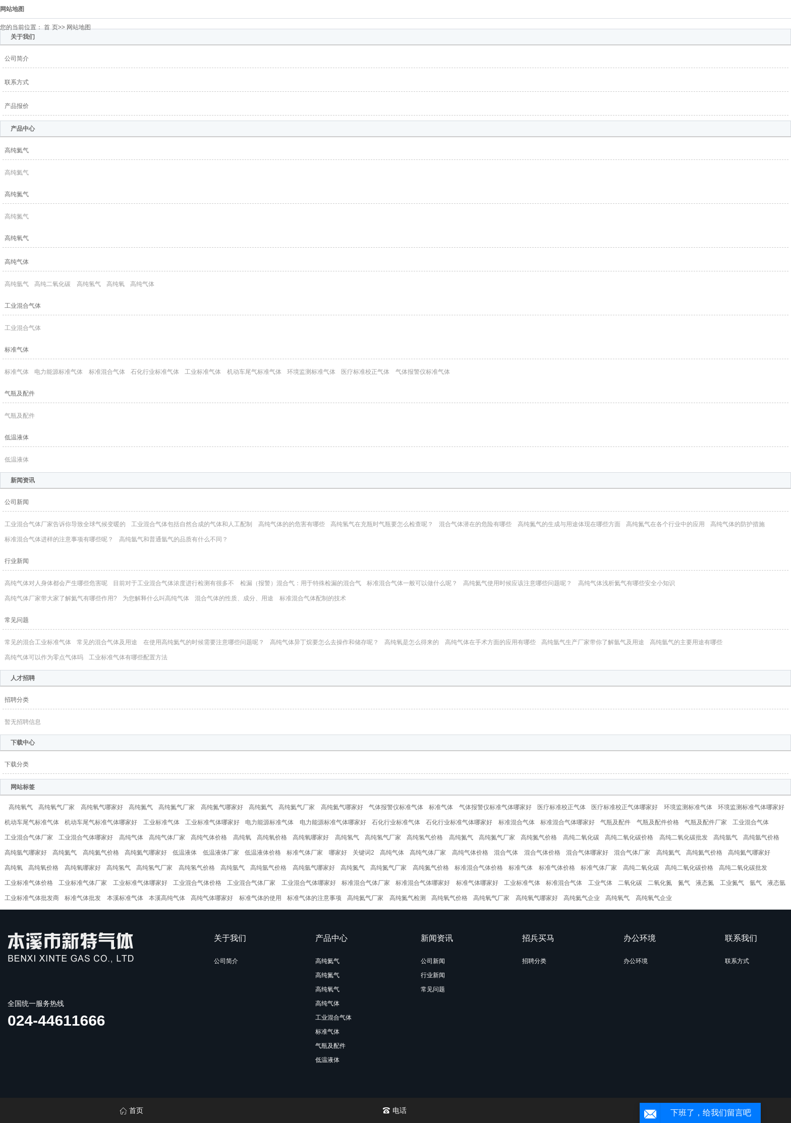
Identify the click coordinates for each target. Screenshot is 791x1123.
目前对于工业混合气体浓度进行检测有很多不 (173, 583)
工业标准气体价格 (29, 882)
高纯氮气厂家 (176, 807)
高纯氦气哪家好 (342, 807)
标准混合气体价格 (479, 867)
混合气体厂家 (632, 852)
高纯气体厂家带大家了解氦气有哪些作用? (61, 598)
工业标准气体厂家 (83, 882)
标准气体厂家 (305, 852)
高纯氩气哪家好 (26, 852)
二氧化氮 (660, 882)
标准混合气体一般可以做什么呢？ (412, 583)
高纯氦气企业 (581, 898)
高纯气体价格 (209, 837)
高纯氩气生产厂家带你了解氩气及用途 (592, 642)
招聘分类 (17, 699)
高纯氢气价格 (425, 837)
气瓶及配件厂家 (706, 822)
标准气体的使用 (260, 898)
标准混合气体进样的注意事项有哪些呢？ (59, 539)
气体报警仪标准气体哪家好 (495, 807)
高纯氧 (115, 284)
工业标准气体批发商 (32, 898)
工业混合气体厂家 (29, 837)
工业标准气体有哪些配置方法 (128, 657)
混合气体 (506, 852)
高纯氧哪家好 (311, 837)
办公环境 (636, 961)
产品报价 (17, 105)
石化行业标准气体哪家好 (459, 822)
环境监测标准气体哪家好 (751, 807)
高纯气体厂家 (167, 837)
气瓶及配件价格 (658, 822)
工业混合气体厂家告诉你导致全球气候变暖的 (65, 524)
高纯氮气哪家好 (222, 807)
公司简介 (17, 58)
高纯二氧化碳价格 (629, 837)
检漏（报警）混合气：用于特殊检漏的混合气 (300, 583)
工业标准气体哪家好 (212, 822)
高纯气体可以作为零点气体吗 (44, 657)
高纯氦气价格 (101, 852)
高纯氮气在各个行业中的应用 (665, 524)
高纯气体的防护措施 (737, 524)
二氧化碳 (630, 882)
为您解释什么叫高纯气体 (156, 598)
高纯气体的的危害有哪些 (291, 524)
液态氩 (776, 882)
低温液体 (17, 437)
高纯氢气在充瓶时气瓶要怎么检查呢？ (381, 524)
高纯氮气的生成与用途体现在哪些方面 (569, 524)
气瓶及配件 (20, 393)
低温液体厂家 (221, 852)
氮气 (684, 882)
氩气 (756, 882)
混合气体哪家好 (587, 852)
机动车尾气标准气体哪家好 (101, 822)
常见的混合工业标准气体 (38, 642)
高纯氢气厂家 (383, 837)
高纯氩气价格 (761, 837)
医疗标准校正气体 (365, 371)
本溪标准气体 (125, 898)
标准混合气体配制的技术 (312, 598)
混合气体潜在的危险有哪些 (475, 524)
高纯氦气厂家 (296, 807)
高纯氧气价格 (449, 898)
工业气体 (600, 882)
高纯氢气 (89, 284)
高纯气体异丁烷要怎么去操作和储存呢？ (324, 642)
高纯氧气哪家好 (102, 807)
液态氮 (705, 882)
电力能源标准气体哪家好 (333, 822)
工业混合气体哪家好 (86, 837)
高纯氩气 (17, 284)
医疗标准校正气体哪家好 (624, 807)
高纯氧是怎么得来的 (411, 642)
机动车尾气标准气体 (254, 371)
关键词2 (363, 852)
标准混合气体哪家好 (567, 822)
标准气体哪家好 (477, 882)
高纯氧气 (17, 238)
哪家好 (338, 852)
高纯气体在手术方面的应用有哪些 (490, 642)
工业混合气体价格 (197, 882)
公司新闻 (17, 502)
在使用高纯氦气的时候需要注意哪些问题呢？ (203, 642)
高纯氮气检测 (407, 898)
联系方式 (17, 82)
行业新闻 (17, 561)
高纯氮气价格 (539, 837)
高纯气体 (17, 261)
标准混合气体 (107, 371)
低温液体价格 (263, 852)
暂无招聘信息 (23, 721)
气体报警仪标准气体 (423, 371)
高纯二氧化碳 (52, 284)
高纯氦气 (17, 150)
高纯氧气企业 (654, 898)
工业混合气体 (23, 305)
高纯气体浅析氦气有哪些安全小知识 (626, 583)
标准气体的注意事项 (314, 898)
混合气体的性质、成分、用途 (234, 598)
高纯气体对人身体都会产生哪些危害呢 (56, 583)
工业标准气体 (203, 371)
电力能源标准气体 (58, 371)
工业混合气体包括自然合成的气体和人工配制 (191, 524)
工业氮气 (732, 882)
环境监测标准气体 (311, 371)
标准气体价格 (557, 867)
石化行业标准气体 (155, 371)
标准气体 (17, 349)
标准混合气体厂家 (366, 882)
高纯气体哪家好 (212, 898)
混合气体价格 (542, 852)
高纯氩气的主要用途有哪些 (686, 642)
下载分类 (17, 764)
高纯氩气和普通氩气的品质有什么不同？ (173, 539)
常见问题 (17, 620)
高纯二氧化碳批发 (683, 837)
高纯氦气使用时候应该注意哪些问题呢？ (517, 583)
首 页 (51, 27)
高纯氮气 (17, 194)
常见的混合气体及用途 (107, 642)
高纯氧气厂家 (56, 807)
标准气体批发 (83, 898)
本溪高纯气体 (167, 898)
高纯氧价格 (272, 837)
